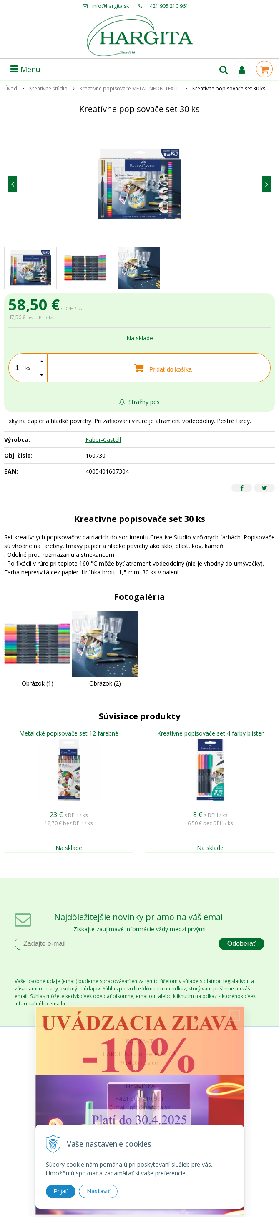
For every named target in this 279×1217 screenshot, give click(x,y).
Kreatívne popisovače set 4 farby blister (210, 733)
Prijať (61, 1191)
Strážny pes (139, 402)
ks (27, 368)
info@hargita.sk (110, 6)
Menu (25, 69)
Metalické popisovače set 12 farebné (68, 733)
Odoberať (241, 943)
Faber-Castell (103, 440)
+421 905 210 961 (168, 6)
